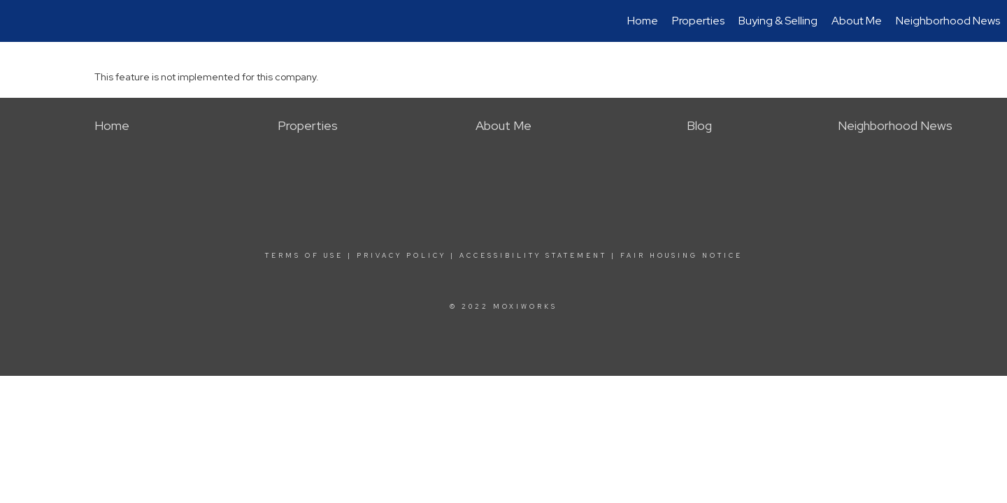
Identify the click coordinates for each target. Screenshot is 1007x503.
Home (642, 20)
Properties (698, 20)
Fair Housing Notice (681, 256)
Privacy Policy (401, 256)
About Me (856, 20)
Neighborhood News (948, 20)
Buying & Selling (777, 20)
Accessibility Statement (533, 256)
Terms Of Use (304, 256)
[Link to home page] (17, 21)
